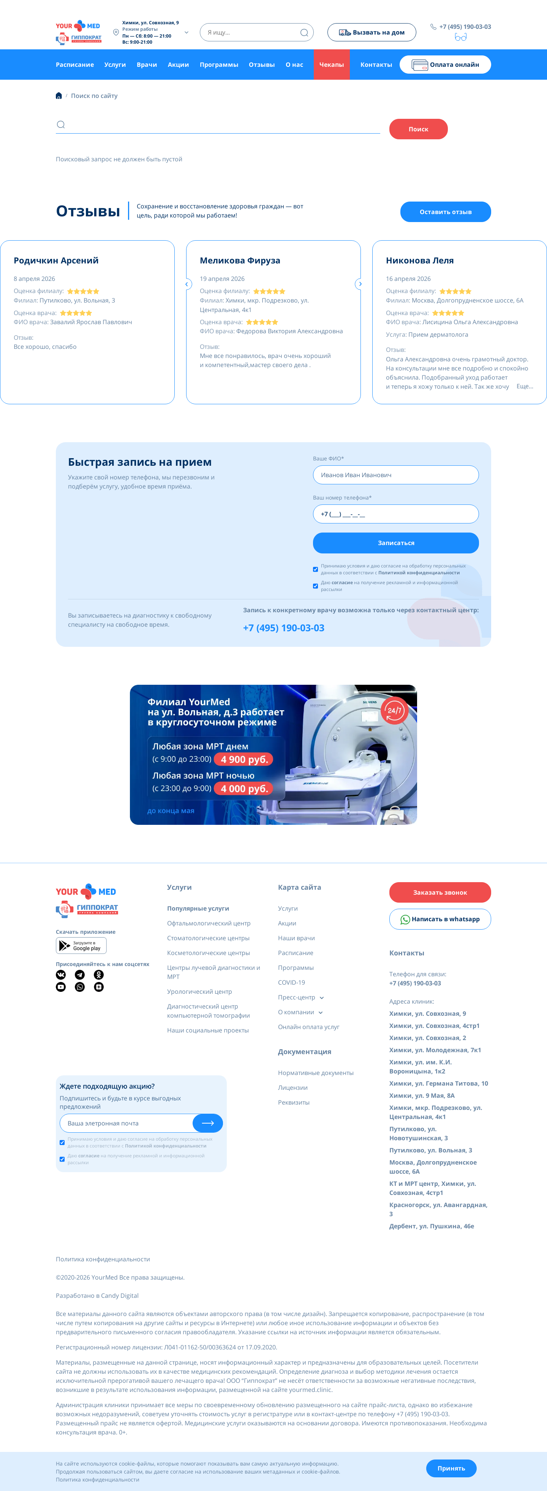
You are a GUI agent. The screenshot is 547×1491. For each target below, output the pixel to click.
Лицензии (293, 1088)
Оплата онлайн (445, 65)
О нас (294, 64)
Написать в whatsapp (440, 921)
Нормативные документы (316, 1074)
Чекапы (331, 64)
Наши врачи (296, 939)
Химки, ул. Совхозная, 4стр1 (434, 1027)
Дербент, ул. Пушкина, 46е (431, 1227)
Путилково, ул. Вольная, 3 (430, 1151)
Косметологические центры (208, 954)
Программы (219, 64)
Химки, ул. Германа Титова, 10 (438, 1085)
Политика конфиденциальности (103, 1260)
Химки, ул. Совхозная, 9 (427, 1015)
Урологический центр (199, 992)
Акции (178, 64)
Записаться (396, 543)
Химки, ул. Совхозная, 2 (427, 1039)
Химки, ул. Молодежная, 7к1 (435, 1051)
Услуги (115, 64)
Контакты (376, 64)
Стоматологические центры (208, 939)
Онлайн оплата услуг (309, 1028)
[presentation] (186, 285)
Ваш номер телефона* (342, 498)
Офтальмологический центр (209, 924)
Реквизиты (294, 1103)
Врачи (147, 64)
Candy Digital (120, 1297)
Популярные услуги (198, 909)
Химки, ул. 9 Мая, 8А (422, 1097)
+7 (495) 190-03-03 (465, 26)
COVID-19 (291, 983)
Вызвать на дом (371, 32)
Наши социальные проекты (208, 1031)
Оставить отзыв (446, 212)
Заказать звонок (440, 893)
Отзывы (262, 64)
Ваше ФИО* (328, 459)
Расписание (75, 64)
